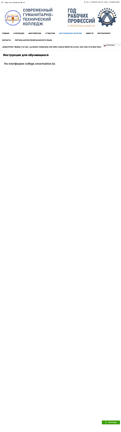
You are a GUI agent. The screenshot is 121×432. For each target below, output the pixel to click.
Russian (109, 45)
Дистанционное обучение (70, 33)
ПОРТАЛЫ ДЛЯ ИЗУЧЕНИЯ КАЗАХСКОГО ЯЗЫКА (33, 40)
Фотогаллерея (104, 33)
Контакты (6, 40)
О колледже (18, 33)
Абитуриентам (34, 33)
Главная (5, 33)
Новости (89, 33)
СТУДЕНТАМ (50, 33)
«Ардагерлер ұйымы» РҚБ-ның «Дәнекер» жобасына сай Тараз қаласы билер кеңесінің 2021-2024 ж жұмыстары (51, 47)
